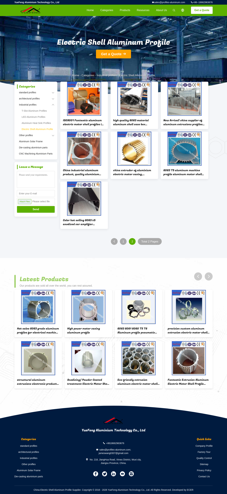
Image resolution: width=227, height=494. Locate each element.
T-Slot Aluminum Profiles (34, 110)
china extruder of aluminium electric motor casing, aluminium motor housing (132, 172)
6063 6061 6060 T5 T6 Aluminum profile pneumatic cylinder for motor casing (136, 331)
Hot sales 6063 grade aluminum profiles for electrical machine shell (38, 331)
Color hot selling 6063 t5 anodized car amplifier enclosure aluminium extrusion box (83, 222)
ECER (190, 490)
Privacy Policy (204, 470)
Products (125, 10)
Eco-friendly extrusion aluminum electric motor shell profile (137, 382)
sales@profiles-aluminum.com (169, 2)
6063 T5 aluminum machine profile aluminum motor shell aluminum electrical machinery (184, 172)
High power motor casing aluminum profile (83, 331)
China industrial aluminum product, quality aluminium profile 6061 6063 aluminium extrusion (82, 172)
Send (36, 209)
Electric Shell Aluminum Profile (37, 129)
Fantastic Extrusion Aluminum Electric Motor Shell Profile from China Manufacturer (188, 382)
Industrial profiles (107, 75)
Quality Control (204, 458)
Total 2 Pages (149, 241)
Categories (106, 10)
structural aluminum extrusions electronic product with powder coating (37, 382)
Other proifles (26, 135)
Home (90, 10)
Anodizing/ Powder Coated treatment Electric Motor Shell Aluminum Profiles (88, 382)
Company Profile (204, 446)
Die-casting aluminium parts (33, 147)
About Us (161, 10)
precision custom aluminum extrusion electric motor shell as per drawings (188, 331)
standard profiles (27, 92)
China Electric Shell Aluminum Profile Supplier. (58, 490)
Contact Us (204, 476)
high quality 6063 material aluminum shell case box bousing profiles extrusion (131, 122)
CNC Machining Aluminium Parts (36, 153)
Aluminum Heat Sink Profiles (36, 123)
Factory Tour (204, 452)
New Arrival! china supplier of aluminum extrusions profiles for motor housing (183, 122)
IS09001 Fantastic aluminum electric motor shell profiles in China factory (83, 122)
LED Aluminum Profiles (33, 117)
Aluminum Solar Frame (31, 141)
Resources (143, 10)
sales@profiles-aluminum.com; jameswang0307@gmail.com (115, 451)
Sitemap (204, 464)
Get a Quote (201, 10)
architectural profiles (29, 98)
